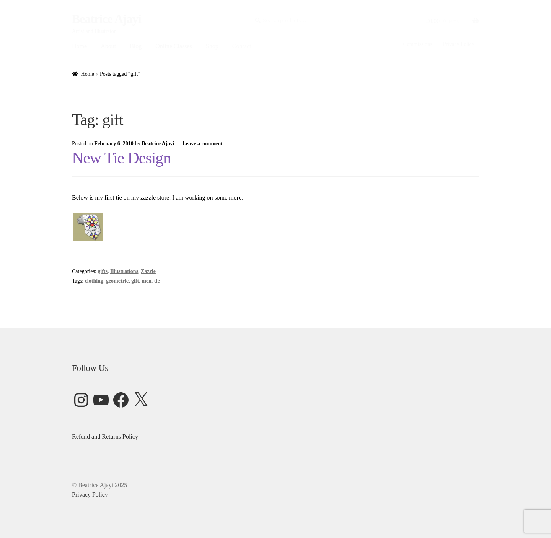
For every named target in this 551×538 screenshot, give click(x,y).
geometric (117, 281)
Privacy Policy (458, 44)
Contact (241, 46)
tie (157, 281)
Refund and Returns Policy (105, 436)
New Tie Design (121, 158)
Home (79, 46)
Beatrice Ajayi (106, 19)
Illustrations (124, 271)
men (147, 281)
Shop (212, 46)
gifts (103, 271)
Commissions (417, 44)
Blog (136, 46)
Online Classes (173, 46)
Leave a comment (203, 143)
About (108, 46)
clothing (94, 281)
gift (135, 281)
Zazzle (148, 271)
